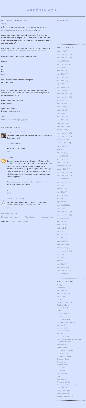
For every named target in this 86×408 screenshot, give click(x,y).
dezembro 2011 (62, 215)
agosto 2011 (61, 202)
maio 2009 (61, 113)
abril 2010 (60, 149)
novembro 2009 (62, 133)
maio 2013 (61, 264)
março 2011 (61, 185)
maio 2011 (61, 192)
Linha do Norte (62, 328)
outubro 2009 (62, 130)
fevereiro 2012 (62, 221)
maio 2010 (61, 153)
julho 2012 (60, 238)
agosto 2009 (61, 123)
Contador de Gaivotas (65, 356)
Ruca (59, 299)
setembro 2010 (62, 166)
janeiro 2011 (61, 179)
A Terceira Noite (63, 388)
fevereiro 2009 (62, 103)
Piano (59, 311)
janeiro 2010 (61, 139)
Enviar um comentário (9, 213)
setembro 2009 (62, 126)
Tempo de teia (62, 291)
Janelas (60, 334)
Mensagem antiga (46, 217)
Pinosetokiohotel (63, 308)
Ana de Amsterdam (64, 382)
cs (8, 157)
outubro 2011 (62, 208)
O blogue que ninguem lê (66, 322)
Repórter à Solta (63, 305)
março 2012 (61, 225)
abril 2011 (60, 189)
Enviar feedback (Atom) (19, 222)
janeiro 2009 (61, 100)
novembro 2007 (62, 54)
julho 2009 (60, 120)
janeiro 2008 (61, 61)
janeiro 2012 (61, 218)
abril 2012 (60, 228)
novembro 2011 (62, 212)
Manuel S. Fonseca (14, 199)
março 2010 (61, 146)
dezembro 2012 (62, 254)
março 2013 (61, 257)
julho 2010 (60, 159)
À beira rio (60, 285)
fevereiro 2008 (62, 64)
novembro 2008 (62, 94)
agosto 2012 (61, 241)
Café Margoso (62, 373)
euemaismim (61, 345)
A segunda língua (63, 390)
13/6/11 (10, 193)
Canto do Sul (61, 370)
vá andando (61, 288)
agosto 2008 (61, 84)
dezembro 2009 (62, 136)
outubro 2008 (62, 90)
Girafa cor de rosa (63, 336)
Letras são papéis (63, 331)
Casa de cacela (62, 365)
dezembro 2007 (62, 58)
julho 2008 (60, 81)
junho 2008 (61, 77)
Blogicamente (62, 379)
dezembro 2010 (62, 176)
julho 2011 (60, 198)
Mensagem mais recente (10, 217)
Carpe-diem (61, 368)
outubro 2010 (62, 169)
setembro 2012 (62, 244)
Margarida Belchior (14, 132)
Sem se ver (61, 296)
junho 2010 (61, 156)
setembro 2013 (62, 267)
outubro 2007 (62, 51)
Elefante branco (62, 348)
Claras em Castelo (63, 359)
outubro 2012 (62, 248)
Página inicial (30, 217)
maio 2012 (61, 231)
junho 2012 (61, 235)
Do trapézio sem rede (65, 350)
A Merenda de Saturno (65, 396)
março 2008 (61, 67)
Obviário (60, 316)
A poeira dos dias (63, 393)
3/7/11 (10, 208)
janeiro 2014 (61, 274)
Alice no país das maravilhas (67, 385)
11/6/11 (10, 152)
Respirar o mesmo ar (64, 302)
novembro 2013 (62, 271)
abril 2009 (60, 110)
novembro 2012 (62, 251)
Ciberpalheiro (62, 362)
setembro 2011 (62, 205)
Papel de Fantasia (63, 314)
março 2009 (61, 107)
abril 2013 (60, 261)
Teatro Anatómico (63, 293)
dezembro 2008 (62, 97)
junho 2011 (61, 195)
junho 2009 (61, 117)
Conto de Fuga (62, 353)
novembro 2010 (62, 172)
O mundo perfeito (63, 319)
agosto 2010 (61, 162)
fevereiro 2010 (62, 143)
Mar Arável (61, 325)
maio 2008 (61, 74)
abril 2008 (60, 71)
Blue (58, 376)
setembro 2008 (62, 87)
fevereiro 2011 (62, 182)
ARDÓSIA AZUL (43, 10)
